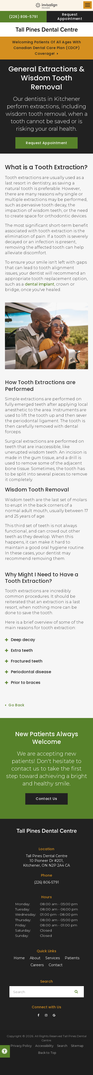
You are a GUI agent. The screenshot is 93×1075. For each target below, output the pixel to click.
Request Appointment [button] (69, 16)
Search (62, 1046)
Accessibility (44, 1046)
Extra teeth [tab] (22, 650)
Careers (37, 965)
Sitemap (77, 1046)
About (35, 958)
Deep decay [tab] (23, 640)
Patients (72, 958)
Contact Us (46, 798)
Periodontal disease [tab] (31, 672)
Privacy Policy (21, 1046)
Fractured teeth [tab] (26, 661)
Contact (55, 965)
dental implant (39, 284)
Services (52, 958)
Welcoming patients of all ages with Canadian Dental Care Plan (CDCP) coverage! (46, 48)
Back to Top (47, 1053)
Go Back (16, 705)
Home (19, 958)
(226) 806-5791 (46, 882)
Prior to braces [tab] (25, 682)
